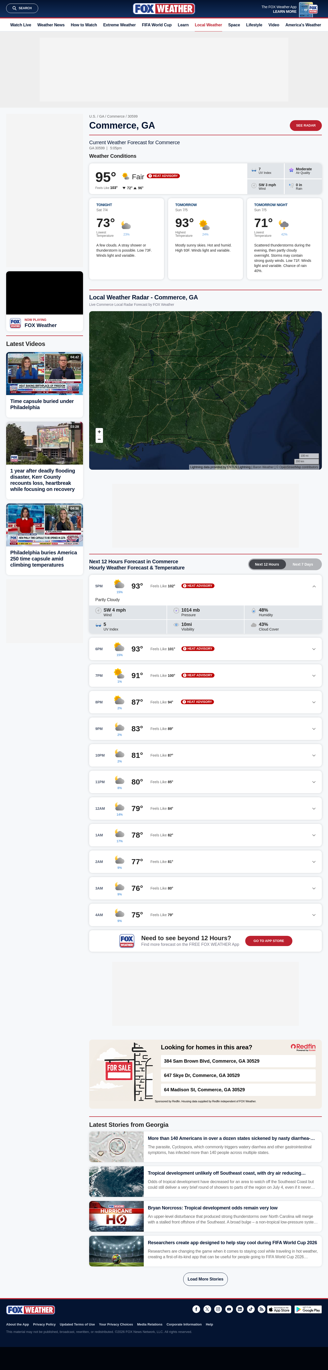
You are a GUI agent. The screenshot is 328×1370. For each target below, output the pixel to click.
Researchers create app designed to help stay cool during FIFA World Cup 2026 (232, 1242)
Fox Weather (164, 8)
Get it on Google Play (308, 1309)
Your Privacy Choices (116, 1324)
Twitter (207, 1309)
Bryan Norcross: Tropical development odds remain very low (213, 1207)
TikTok (251, 1309)
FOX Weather (41, 325)
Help (209, 1324)
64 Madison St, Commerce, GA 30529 (204, 1089)
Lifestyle (254, 25)
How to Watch (84, 25)
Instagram (218, 1309)
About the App (17, 1324)
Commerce (116, 116)
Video (274, 25)
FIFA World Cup (157, 25)
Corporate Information (184, 1324)
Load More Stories (205, 1279)
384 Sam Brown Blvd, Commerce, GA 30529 (212, 1061)
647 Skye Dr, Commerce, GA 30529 (202, 1075)
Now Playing (35, 320)
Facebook (196, 1309)
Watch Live (20, 25)
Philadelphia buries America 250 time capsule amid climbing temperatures (43, 559)
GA (101, 116)
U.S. (92, 116)
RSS (261, 1309)
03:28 (74, 427)
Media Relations (149, 1324)
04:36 (74, 508)
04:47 (74, 357)
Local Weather (208, 25)
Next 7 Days (303, 564)
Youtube (229, 1309)
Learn (183, 25)
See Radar (306, 125)
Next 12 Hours (267, 564)
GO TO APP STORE (268, 941)
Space (234, 25)
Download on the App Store (279, 1309)
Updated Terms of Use (77, 1324)
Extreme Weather (119, 25)
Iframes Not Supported (205, 390)
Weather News (51, 25)
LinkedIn (240, 1309)
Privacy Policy (44, 1324)
